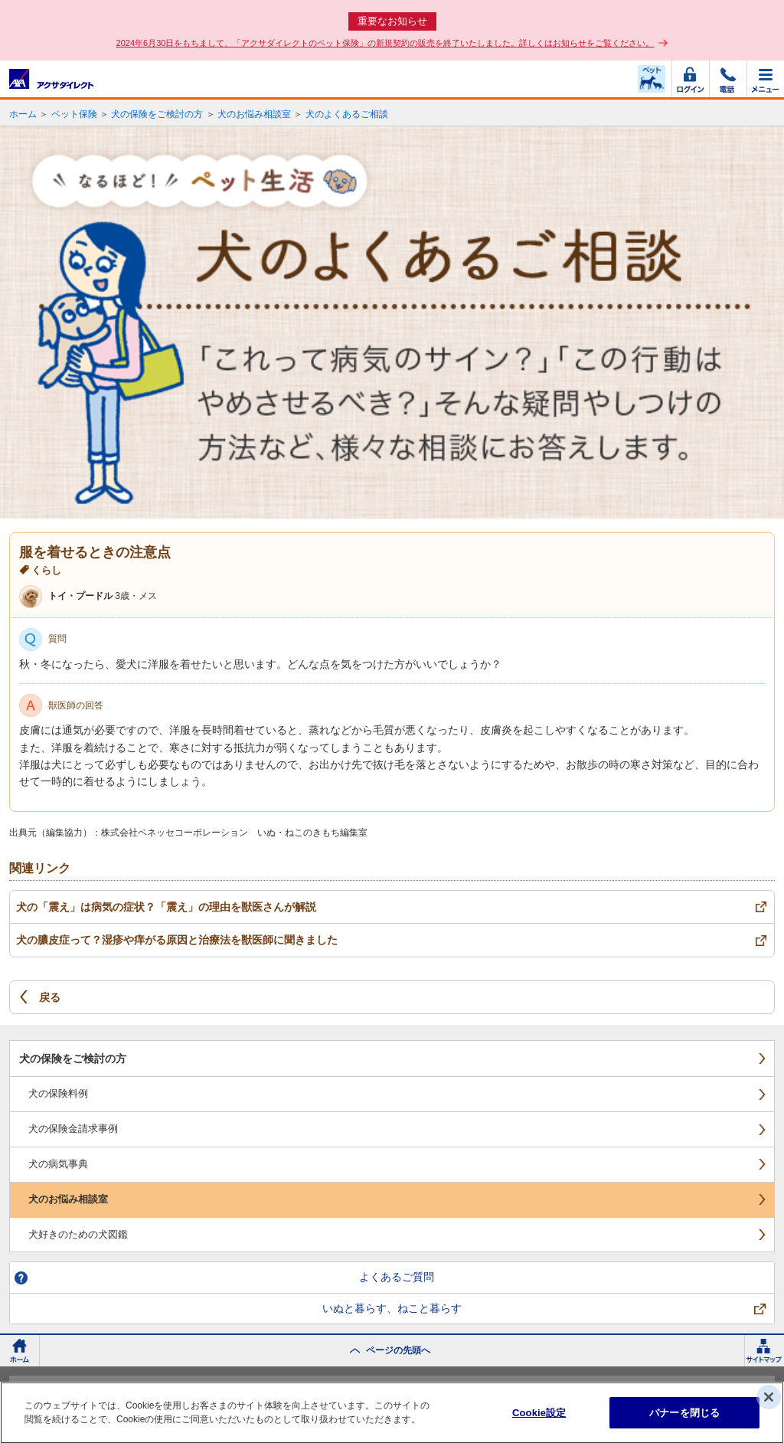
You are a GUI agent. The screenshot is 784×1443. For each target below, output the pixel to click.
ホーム (23, 114)
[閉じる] (768, 1401)
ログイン (690, 79)
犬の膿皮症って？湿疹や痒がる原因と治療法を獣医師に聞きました (177, 940)
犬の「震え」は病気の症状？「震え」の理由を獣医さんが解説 (166, 907)
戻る (49, 997)
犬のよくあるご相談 (346, 114)
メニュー (765, 79)
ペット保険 (74, 114)
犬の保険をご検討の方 (157, 114)
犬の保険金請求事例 (73, 1128)
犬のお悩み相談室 (254, 114)
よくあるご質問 (396, 1277)
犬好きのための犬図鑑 (78, 1234)
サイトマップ (764, 1350)
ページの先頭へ (398, 1350)
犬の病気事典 (58, 1164)
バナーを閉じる (684, 1416)
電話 (728, 79)
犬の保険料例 (58, 1093)
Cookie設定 (539, 1416)
